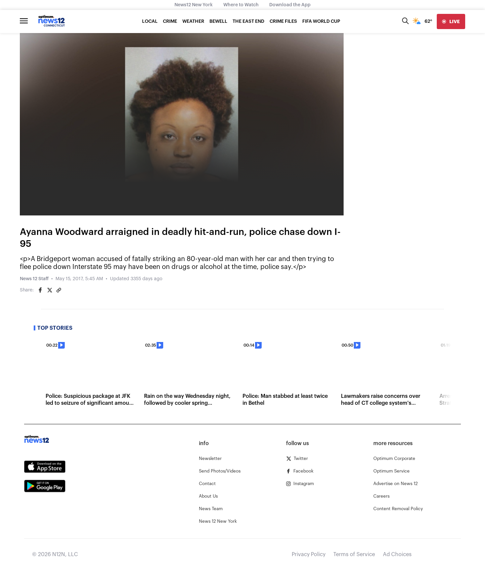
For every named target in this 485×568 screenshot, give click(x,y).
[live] (451, 21)
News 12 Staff (34, 279)
